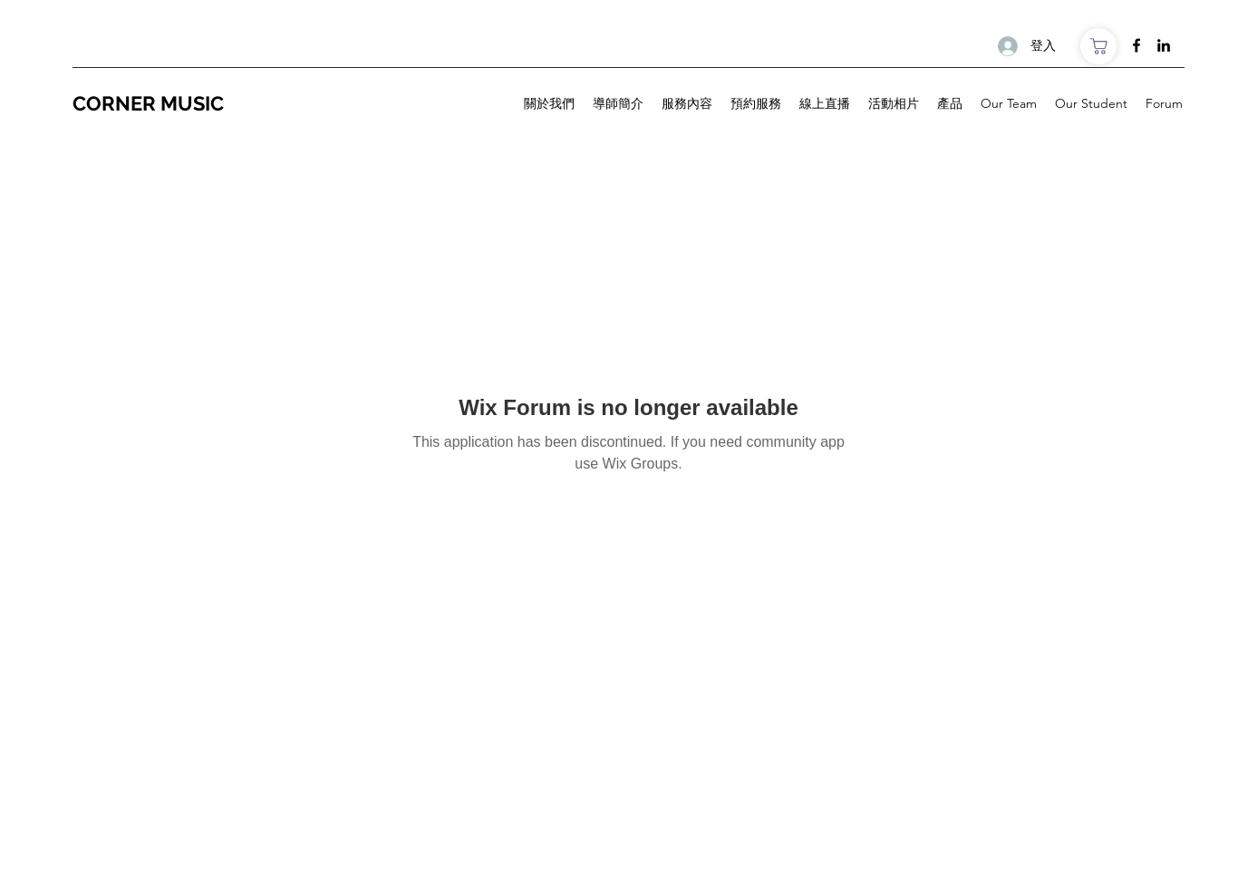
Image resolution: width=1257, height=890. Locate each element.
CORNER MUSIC (150, 103)
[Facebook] (1136, 45)
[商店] (1098, 46)
